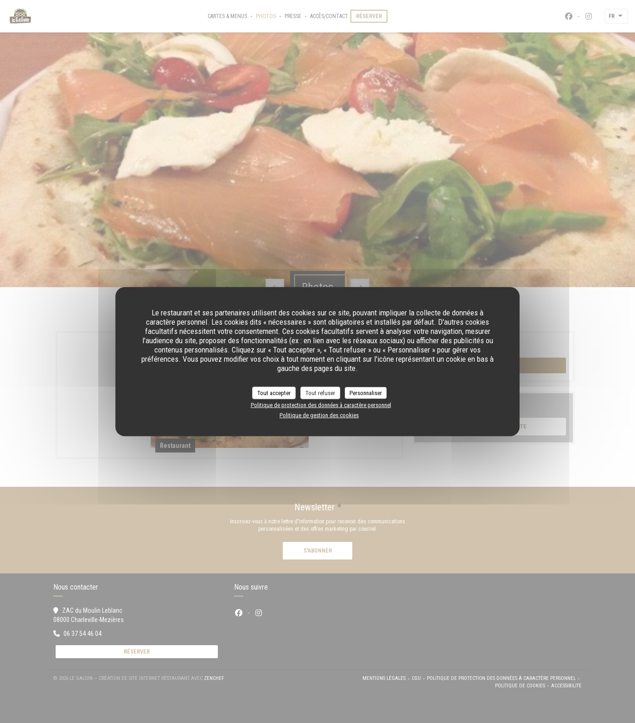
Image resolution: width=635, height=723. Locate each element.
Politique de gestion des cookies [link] (319, 414)
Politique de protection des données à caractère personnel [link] (321, 405)
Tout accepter (274, 392)
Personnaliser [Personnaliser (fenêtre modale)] (365, 392)
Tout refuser (320, 392)
